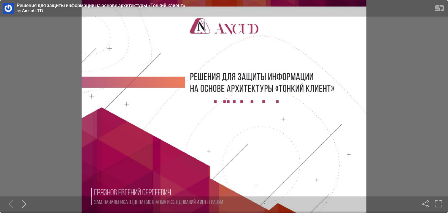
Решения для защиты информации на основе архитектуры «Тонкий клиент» (101, 5)
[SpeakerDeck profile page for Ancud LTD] (8, 8)
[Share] (425, 204)
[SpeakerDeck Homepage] (439, 9)
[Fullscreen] (438, 204)
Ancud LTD (32, 11)
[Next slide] (23, 204)
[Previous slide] (9, 204)
